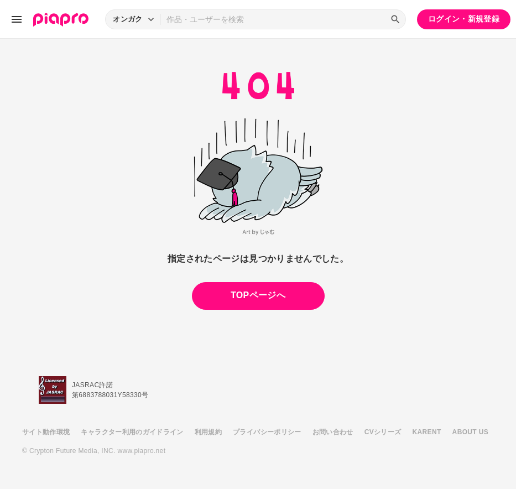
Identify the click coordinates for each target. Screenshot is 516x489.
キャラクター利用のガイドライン (132, 432)
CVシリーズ (383, 432)
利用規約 (208, 432)
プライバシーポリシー (267, 432)
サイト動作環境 (46, 432)
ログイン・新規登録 (463, 18)
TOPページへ (258, 295)
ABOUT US (470, 432)
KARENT (427, 432)
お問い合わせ (332, 432)
